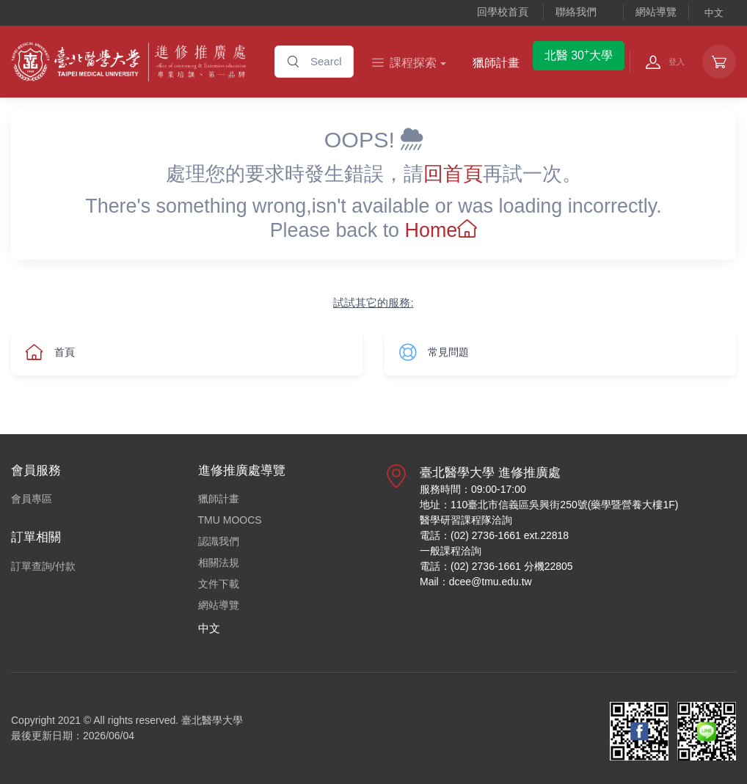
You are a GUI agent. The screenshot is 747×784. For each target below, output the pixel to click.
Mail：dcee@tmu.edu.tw (476, 581)
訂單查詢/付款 (43, 566)
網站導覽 (656, 12)
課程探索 (404, 62)
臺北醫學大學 (212, 720)
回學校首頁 (502, 12)
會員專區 (31, 499)
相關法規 (218, 562)
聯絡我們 (576, 12)
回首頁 (453, 174)
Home (441, 230)
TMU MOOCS (230, 520)
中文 (714, 12)
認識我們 (218, 541)
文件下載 (218, 584)
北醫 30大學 (578, 54)
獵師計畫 (496, 62)
